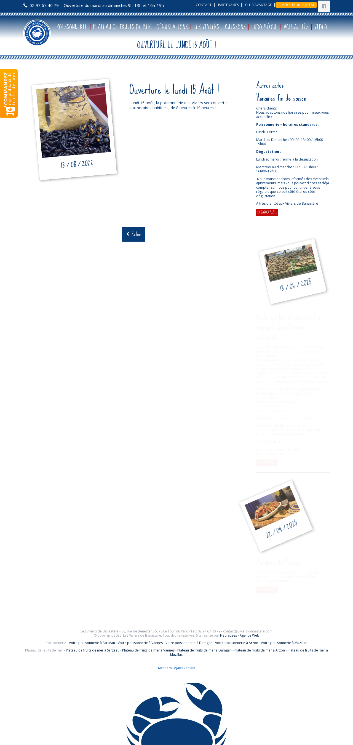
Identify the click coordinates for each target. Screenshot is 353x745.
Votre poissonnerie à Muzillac (284, 642)
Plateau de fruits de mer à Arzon (259, 650)
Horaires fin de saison (281, 98)
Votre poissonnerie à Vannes (140, 642)
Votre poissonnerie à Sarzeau (92, 642)
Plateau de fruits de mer (122, 27)
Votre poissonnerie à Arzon (236, 642)
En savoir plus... (268, 212)
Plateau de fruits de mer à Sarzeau (92, 650)
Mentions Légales (170, 668)
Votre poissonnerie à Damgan (188, 642)
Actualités (296, 27)
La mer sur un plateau (296, 4)
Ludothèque (264, 27)
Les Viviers (206, 27)
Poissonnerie (72, 27)
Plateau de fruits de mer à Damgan (204, 650)
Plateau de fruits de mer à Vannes (148, 650)
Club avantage (258, 5)
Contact (204, 5)
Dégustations (172, 27)
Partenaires (228, 5)
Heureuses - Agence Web (239, 635)
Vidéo (320, 27)
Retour (136, 234)
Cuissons (235, 27)
